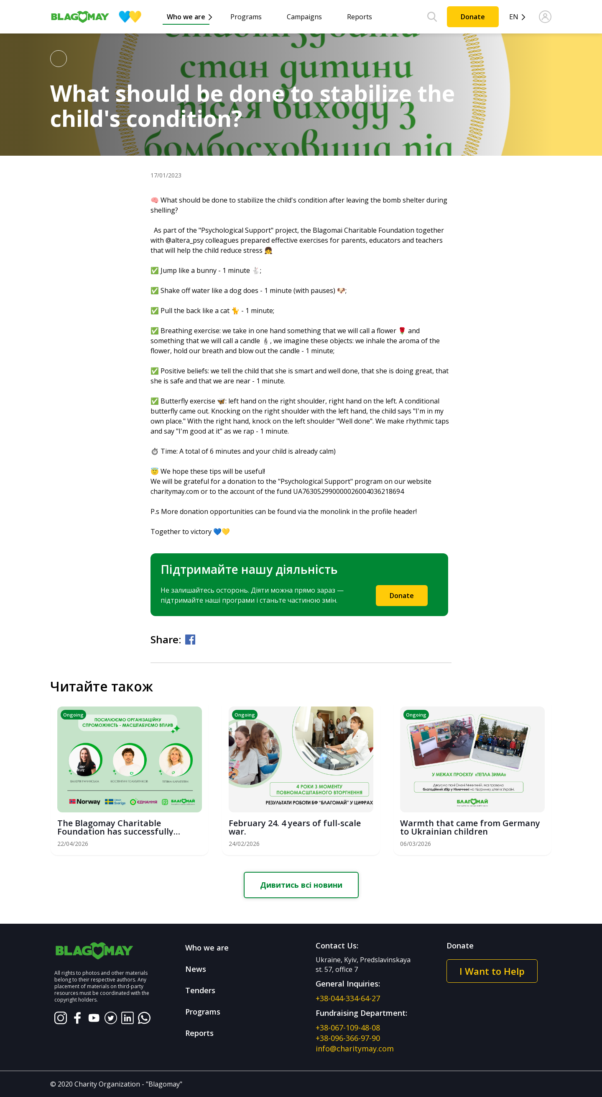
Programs (246, 16)
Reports (359, 16)
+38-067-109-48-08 (348, 1027)
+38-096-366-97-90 (348, 1038)
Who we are (186, 16)
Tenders (200, 990)
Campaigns (304, 16)
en (513, 17)
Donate (473, 16)
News (195, 969)
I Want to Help (492, 971)
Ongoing (73, 715)
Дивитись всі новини (301, 885)
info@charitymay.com (355, 1048)
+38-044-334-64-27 (348, 998)
